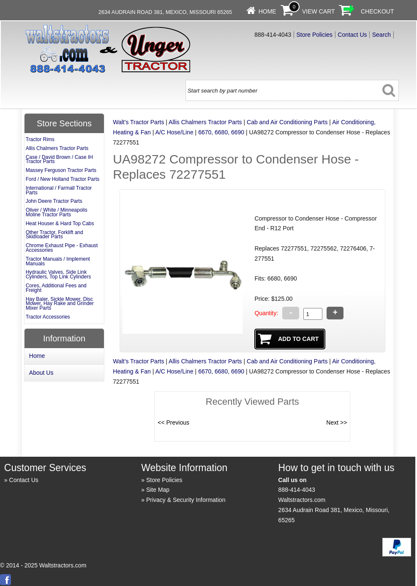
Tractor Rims (40, 139)
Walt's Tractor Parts (138, 122)
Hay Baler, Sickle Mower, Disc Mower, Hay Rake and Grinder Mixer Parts (60, 303)
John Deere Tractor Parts (54, 201)
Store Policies (315, 34)
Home (267, 11)
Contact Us (352, 34)
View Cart (318, 11)
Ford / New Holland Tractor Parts (63, 179)
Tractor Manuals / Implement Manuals (58, 261)
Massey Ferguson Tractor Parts (61, 170)
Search (381, 34)
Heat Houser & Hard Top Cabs (60, 223)
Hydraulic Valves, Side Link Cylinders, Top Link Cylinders (58, 274)
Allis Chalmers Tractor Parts (205, 122)
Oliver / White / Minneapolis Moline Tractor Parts (56, 212)
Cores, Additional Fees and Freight (56, 288)
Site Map (157, 489)
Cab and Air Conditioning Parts (287, 122)
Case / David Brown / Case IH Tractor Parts (59, 159)
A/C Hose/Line (174, 132)
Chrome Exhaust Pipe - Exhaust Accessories (62, 248)
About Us (41, 372)
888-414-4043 (296, 489)
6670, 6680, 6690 (221, 132)
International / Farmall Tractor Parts (59, 190)
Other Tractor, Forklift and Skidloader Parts (54, 234)
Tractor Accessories (48, 317)
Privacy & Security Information (186, 499)
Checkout (377, 11)
